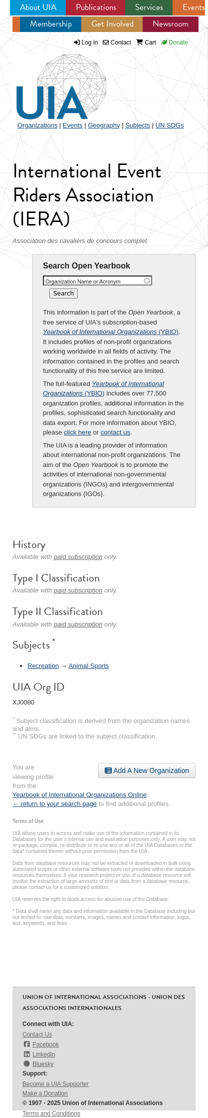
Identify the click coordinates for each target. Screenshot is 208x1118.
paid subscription (78, 556)
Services (149, 7)
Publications (96, 7)
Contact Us (37, 1034)
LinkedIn (38, 1054)
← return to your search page (54, 804)
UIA (49, 81)
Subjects (137, 125)
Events (194, 7)
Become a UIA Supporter (55, 1084)
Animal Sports (88, 666)
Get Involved (112, 24)
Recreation (43, 666)
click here (77, 432)
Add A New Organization (147, 770)
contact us (115, 432)
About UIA (38, 7)
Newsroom (171, 24)
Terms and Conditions (51, 1113)
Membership (51, 24)
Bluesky (37, 1064)
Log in (90, 42)
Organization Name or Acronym (83, 281)
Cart (146, 42)
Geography (104, 125)
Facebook (40, 1044)
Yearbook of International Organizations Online (79, 794)
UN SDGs (170, 125)
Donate (174, 42)
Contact (117, 42)
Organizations (37, 125)
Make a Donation (45, 1093)
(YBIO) (111, 332)
